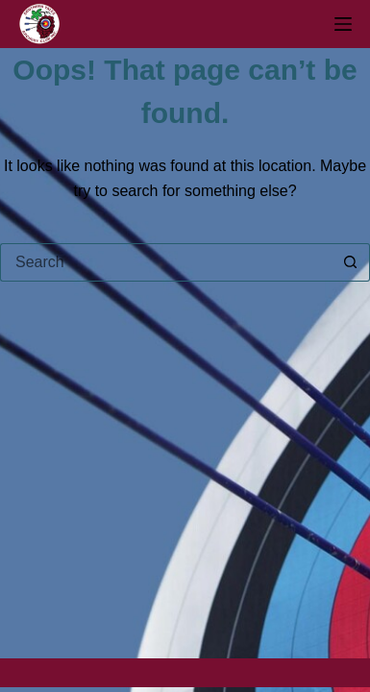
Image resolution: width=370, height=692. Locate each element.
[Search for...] (166, 262)
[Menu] (343, 24)
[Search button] (351, 262)
